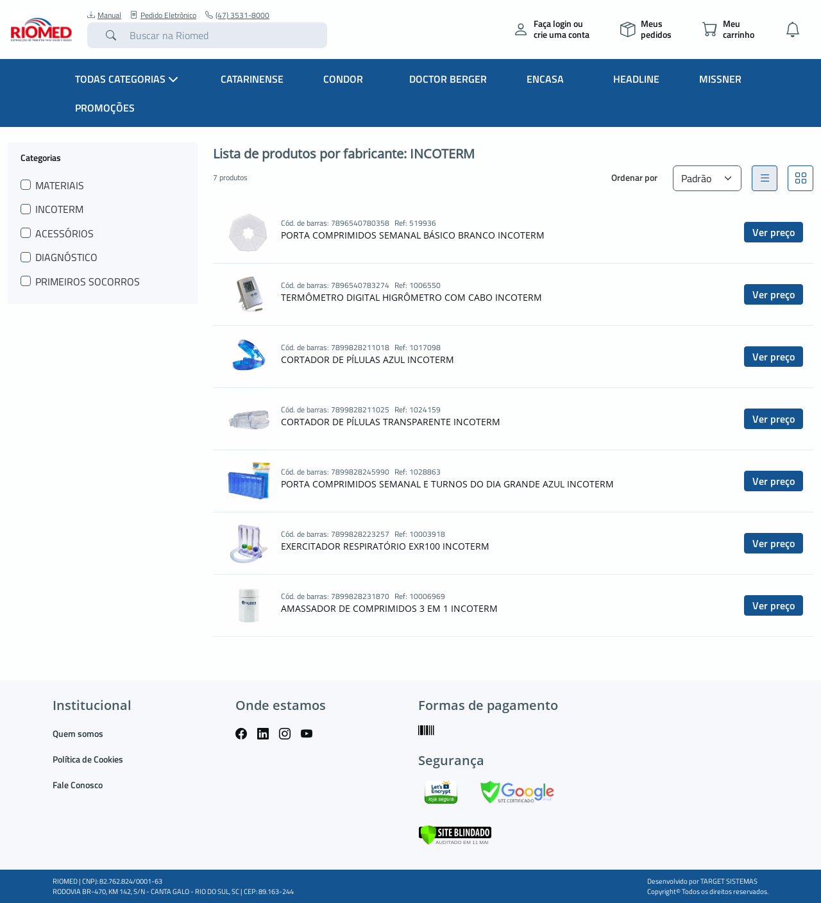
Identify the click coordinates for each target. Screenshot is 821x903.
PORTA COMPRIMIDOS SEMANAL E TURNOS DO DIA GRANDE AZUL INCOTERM (447, 484)
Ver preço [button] (773, 232)
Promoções (105, 107)
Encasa (545, 79)
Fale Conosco (78, 784)
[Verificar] (455, 833)
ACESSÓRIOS (64, 233)
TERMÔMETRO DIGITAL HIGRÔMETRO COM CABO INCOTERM (411, 297)
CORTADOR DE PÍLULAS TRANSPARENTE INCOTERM (390, 422)
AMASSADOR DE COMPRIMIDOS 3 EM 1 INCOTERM (389, 608)
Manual (104, 15)
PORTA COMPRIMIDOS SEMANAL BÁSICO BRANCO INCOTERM (413, 235)
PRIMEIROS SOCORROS (87, 281)
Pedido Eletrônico (163, 15)
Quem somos (78, 733)
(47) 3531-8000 (237, 15)
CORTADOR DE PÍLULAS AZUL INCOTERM (367, 359)
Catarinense (252, 79)
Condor (343, 79)
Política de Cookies (88, 759)
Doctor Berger (448, 79)
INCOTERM (59, 209)
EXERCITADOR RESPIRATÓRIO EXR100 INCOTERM (385, 546)
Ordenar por (634, 177)
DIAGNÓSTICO (66, 257)
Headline (636, 79)
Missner (720, 79)
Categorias (41, 157)
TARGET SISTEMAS (729, 881)
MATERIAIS (59, 185)
